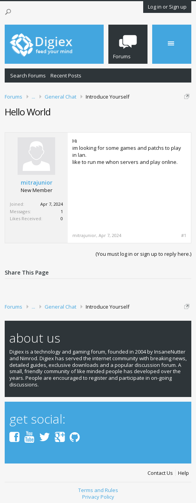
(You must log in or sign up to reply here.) (143, 253)
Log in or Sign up (167, 6)
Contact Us (160, 473)
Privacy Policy (98, 496)
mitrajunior (36, 183)
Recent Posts (65, 75)
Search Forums (28, 75)
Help (183, 473)
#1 (183, 235)
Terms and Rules (98, 490)
